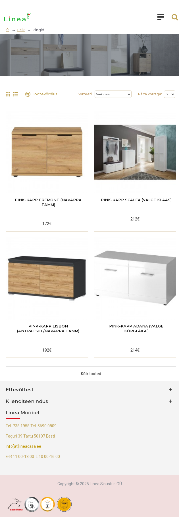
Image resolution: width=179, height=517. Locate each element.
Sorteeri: (85, 94)
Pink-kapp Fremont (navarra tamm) (48, 202)
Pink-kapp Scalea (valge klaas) (136, 199)
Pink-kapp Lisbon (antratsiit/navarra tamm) (48, 328)
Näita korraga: (150, 94)
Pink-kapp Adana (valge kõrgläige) (136, 328)
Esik (21, 30)
